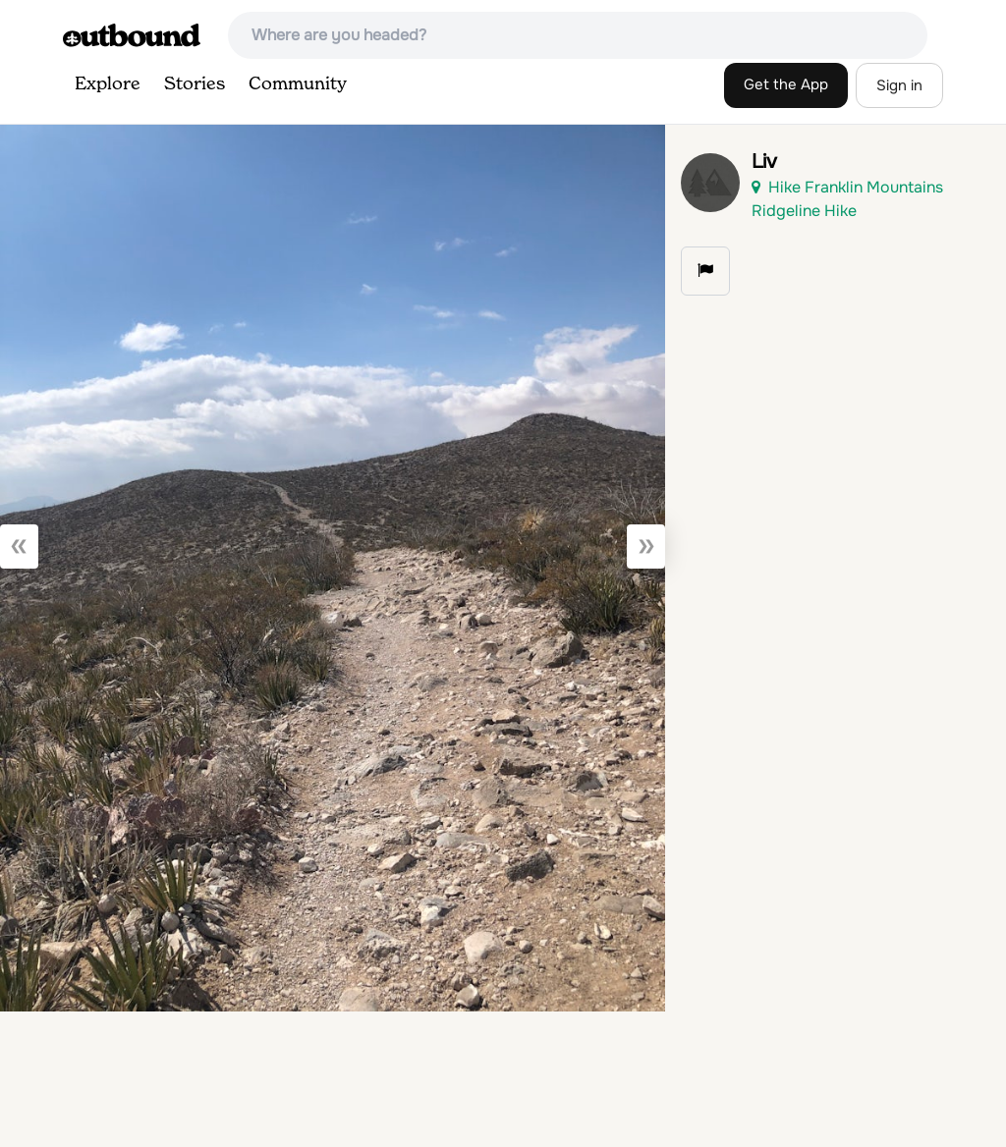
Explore (107, 84)
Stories (194, 84)
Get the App (786, 84)
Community (298, 84)
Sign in (899, 85)
